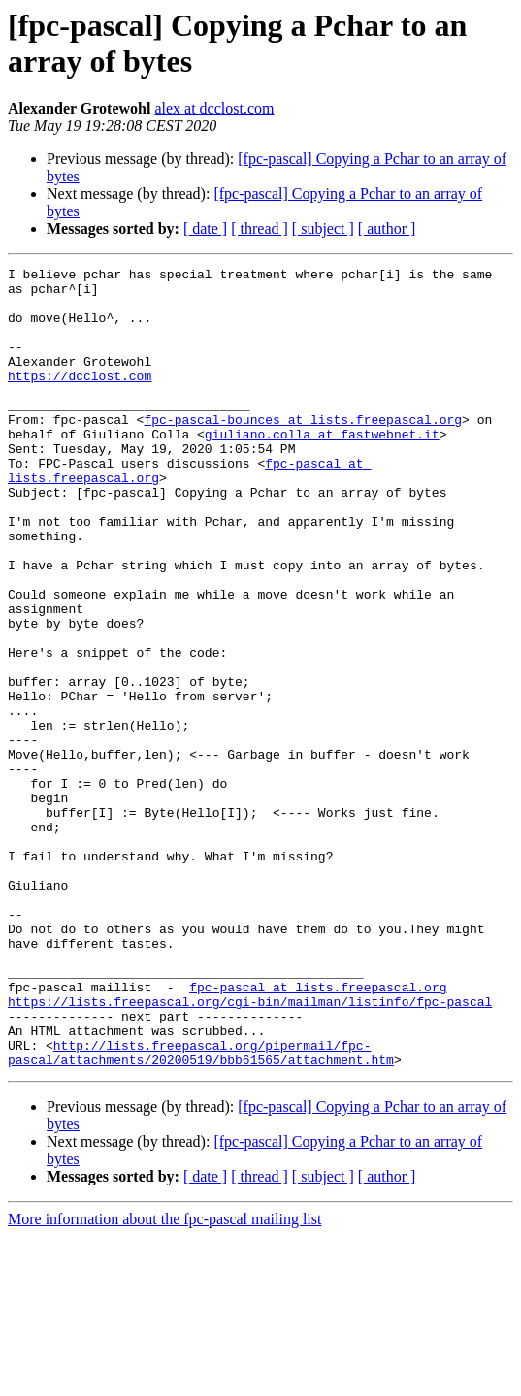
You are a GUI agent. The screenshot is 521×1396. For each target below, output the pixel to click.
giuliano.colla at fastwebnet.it (322, 468)
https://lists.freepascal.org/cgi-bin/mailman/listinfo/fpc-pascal (250, 1149)
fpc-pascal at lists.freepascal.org (317, 1132)
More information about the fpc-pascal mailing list (164, 1379)
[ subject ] (323, 228)
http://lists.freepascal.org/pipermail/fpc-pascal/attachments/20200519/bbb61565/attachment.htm (201, 1210)
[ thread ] (259, 228)
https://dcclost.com (79, 398)
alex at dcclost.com (214, 108)
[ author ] (387, 228)
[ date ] (205, 228)
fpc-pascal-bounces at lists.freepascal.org (303, 451)
